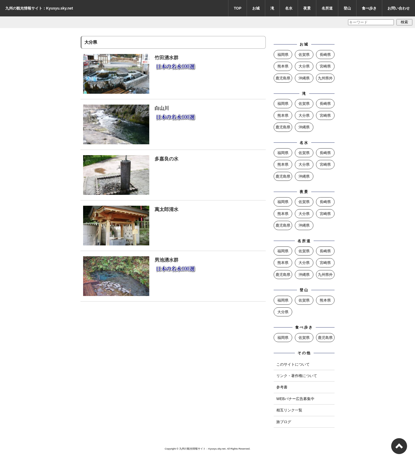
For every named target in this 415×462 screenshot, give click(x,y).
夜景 (307, 8)
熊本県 (282, 66)
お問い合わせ (398, 8)
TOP (237, 8)
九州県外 (325, 78)
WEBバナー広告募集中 (295, 399)
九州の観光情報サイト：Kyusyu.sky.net (39, 8)
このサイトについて (293, 364)
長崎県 (325, 54)
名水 (288, 8)
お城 (256, 8)
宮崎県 (325, 66)
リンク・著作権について (296, 376)
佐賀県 (304, 54)
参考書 (281, 387)
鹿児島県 (283, 78)
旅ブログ (283, 422)
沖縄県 (304, 78)
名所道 (327, 8)
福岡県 (282, 54)
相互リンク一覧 (289, 410)
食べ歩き (369, 8)
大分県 (304, 66)
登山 (347, 8)
